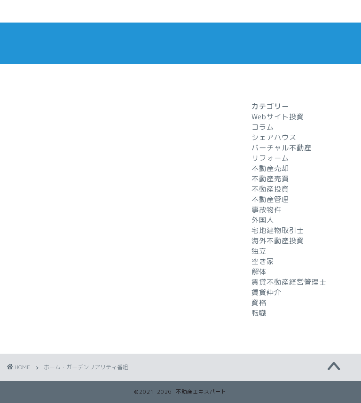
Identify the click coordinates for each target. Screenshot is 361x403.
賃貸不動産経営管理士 (289, 282)
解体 (259, 272)
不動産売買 (270, 179)
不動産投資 (270, 189)
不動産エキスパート (180, 43)
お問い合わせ (125, 11)
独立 (259, 251)
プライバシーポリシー (202, 11)
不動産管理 (270, 199)
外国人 (262, 220)
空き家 (262, 261)
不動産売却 (270, 168)
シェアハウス (274, 137)
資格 (259, 303)
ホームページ (48, 11)
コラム (262, 127)
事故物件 (266, 210)
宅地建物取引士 (277, 230)
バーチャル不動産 (281, 148)
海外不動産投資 (277, 241)
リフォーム (270, 158)
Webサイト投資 (277, 117)
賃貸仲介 (266, 292)
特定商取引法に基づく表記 (280, 15)
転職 (259, 313)
